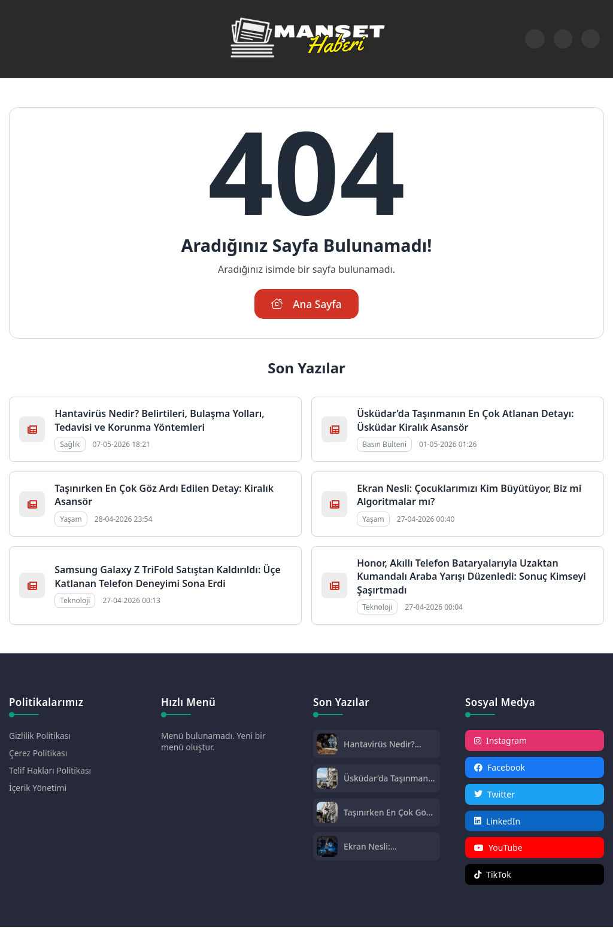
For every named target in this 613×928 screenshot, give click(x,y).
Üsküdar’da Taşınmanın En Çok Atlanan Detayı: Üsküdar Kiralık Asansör (465, 420)
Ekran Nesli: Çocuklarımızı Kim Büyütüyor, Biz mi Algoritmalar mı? (379, 847)
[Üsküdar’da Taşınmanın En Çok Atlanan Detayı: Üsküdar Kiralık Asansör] (327, 780)
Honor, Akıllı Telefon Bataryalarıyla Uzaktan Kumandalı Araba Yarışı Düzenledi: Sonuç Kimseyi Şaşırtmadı (471, 576)
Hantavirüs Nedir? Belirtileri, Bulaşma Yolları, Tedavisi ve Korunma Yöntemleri (159, 420)
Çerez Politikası (38, 753)
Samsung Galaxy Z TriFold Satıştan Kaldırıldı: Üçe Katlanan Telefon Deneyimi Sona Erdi (167, 576)
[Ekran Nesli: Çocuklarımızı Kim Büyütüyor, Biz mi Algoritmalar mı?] (327, 848)
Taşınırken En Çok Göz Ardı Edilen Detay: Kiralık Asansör (388, 813)
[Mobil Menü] (18, 38)
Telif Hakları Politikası (50, 771)
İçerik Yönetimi (38, 788)
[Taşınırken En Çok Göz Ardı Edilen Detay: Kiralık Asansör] (327, 814)
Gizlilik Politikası (40, 736)
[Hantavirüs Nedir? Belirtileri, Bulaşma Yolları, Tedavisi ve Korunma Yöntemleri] (327, 745)
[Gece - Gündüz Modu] (590, 44)
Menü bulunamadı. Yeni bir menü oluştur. (214, 742)
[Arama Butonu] (563, 38)
